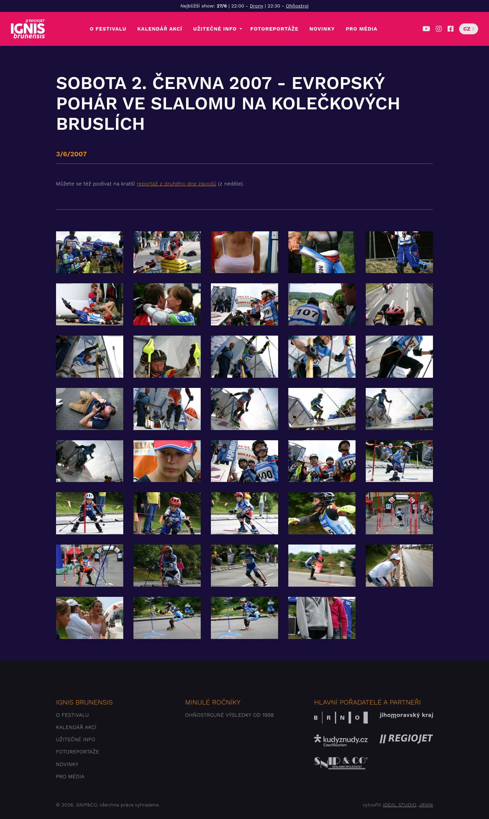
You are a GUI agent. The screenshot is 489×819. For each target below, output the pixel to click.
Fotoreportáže (274, 29)
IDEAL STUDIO (399, 804)
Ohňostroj (297, 5)
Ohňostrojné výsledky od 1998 (229, 715)
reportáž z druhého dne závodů (176, 184)
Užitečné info (215, 29)
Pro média (361, 29)
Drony (256, 5)
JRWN (426, 804)
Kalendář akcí (159, 29)
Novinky (322, 29)
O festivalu (108, 29)
